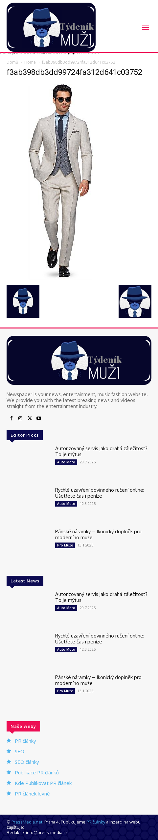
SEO (19, 751)
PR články (25, 740)
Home (30, 62)
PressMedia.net (26, 821)
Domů (12, 62)
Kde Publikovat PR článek (43, 783)
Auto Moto (66, 462)
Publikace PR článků (37, 772)
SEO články (27, 762)
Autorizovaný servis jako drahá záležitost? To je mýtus (101, 451)
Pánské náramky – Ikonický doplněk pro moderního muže (98, 534)
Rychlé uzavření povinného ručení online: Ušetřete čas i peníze (99, 493)
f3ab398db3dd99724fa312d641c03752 (74, 72)
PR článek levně (32, 793)
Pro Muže (65, 545)
